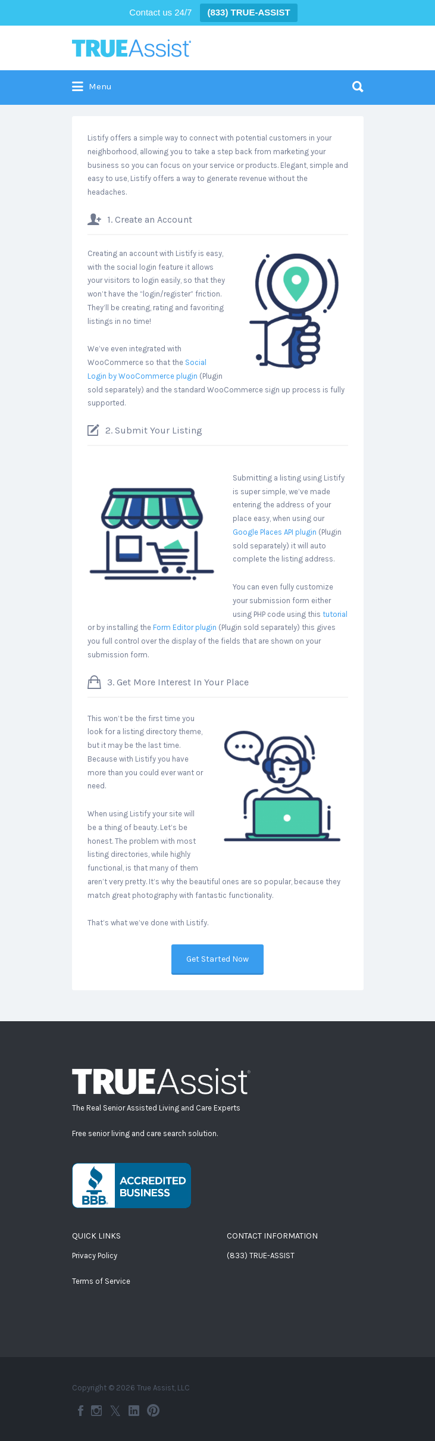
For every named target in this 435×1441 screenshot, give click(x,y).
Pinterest (153, 1410)
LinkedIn (134, 1410)
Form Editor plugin (185, 627)
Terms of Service (101, 1281)
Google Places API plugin (275, 532)
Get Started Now (217, 959)
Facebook (80, 1410)
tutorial (335, 614)
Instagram (96, 1410)
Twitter (115, 1410)
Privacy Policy (94, 1255)
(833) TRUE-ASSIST (261, 1255)
